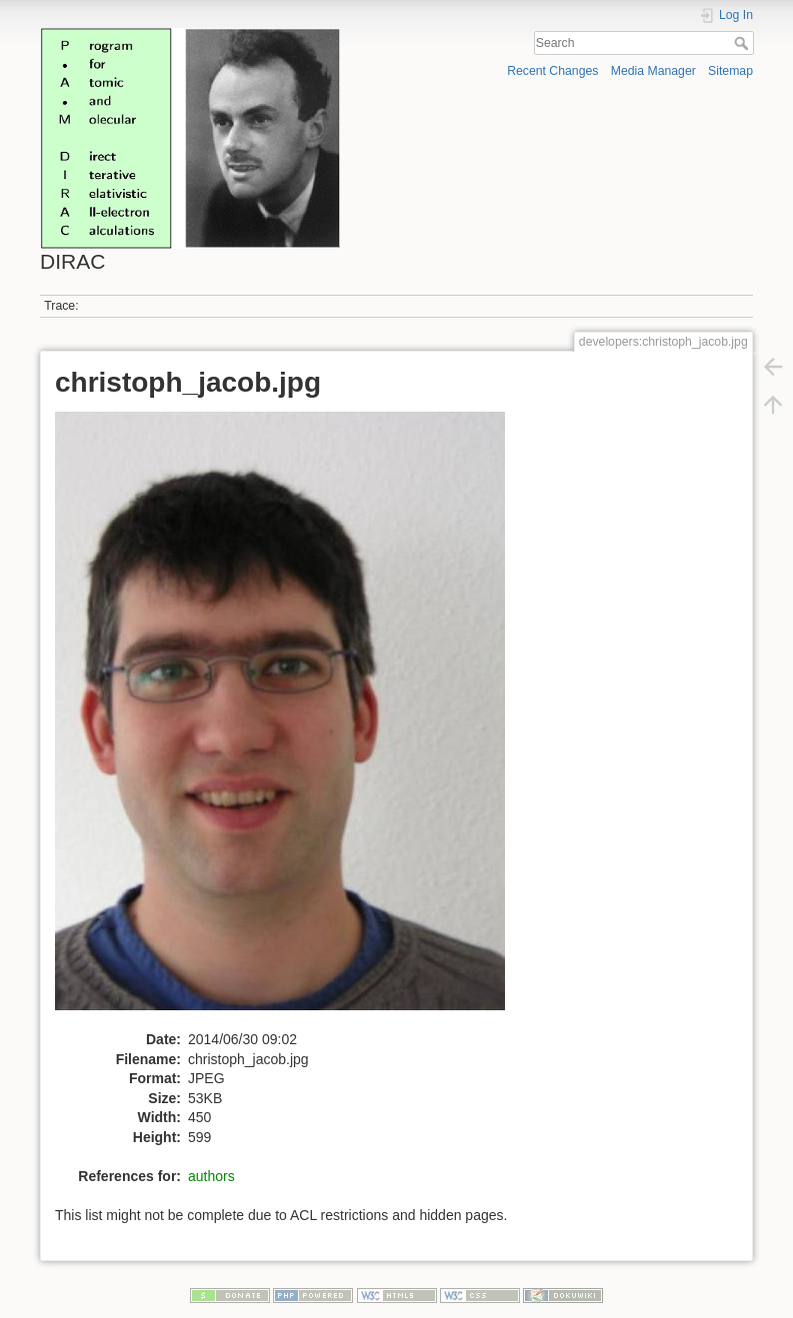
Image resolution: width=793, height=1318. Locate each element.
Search (743, 43)
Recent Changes (552, 71)
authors (211, 1176)
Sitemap (730, 71)
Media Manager (653, 71)
